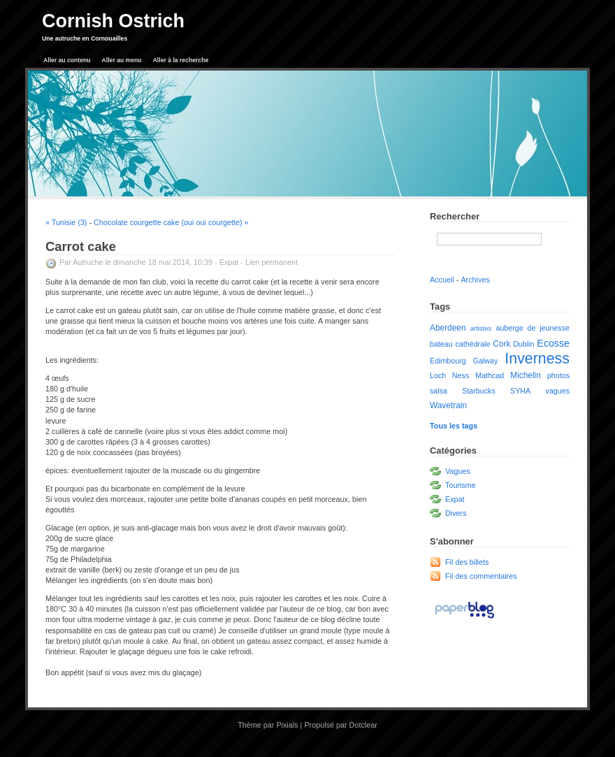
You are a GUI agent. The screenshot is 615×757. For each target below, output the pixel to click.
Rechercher (454, 216)
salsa (438, 391)
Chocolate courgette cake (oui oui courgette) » (171, 222)
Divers (456, 513)
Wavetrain (448, 405)
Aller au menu (122, 60)
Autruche (88, 262)
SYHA (520, 391)
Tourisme (460, 485)
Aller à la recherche (181, 60)
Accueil (442, 279)
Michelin (525, 375)
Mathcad (489, 375)
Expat (229, 262)
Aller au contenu (67, 60)
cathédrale (473, 344)
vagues (558, 391)
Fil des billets (467, 562)
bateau (441, 344)
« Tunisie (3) (66, 222)
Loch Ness (449, 375)
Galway (485, 360)
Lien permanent (271, 262)
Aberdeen (448, 328)
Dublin (523, 344)
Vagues (457, 471)
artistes (481, 328)
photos (558, 375)
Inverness (537, 358)
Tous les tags (453, 425)
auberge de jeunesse (532, 328)
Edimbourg (448, 360)
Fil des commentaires (481, 576)
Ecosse (553, 343)
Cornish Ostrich (113, 20)
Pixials (287, 725)
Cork (501, 344)
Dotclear (363, 725)
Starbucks (478, 391)
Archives (475, 279)
